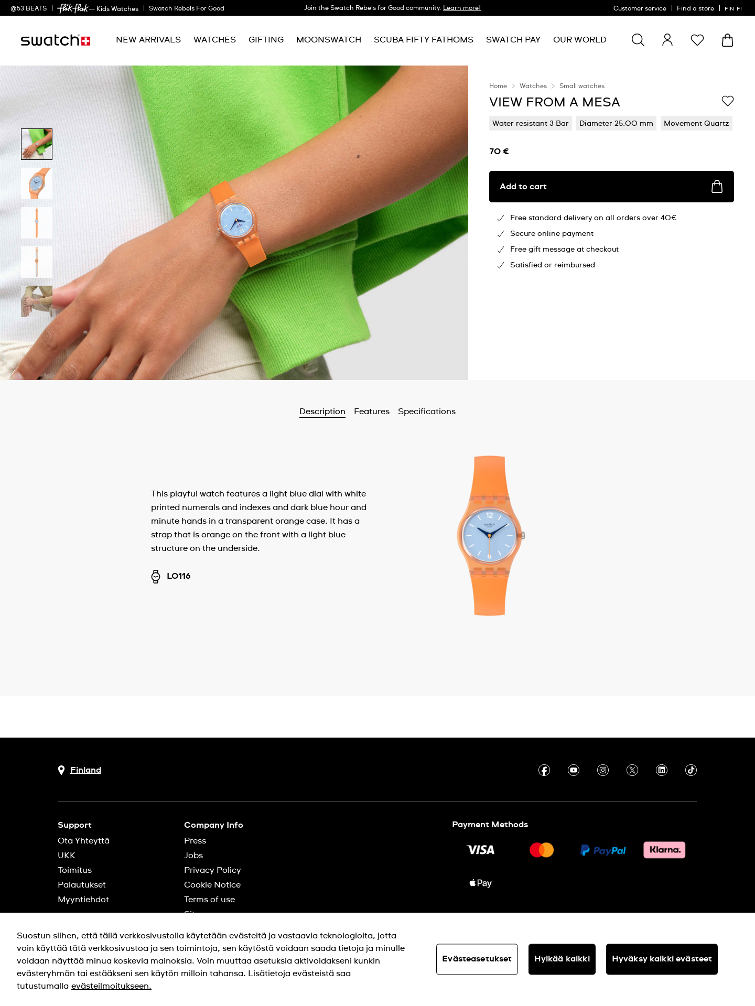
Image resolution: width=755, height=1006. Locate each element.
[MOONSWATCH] (328, 40)
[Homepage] (55, 40)
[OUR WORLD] (580, 40)
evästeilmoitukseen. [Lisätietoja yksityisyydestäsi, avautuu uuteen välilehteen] (111, 986)
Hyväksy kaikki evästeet (662, 959)
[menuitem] (148, 40)
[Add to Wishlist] (727, 101)
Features (372, 411)
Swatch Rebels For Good (186, 9)
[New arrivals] (148, 40)
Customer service (639, 9)
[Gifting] (266, 40)
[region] (611, 223)
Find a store (695, 9)
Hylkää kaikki (562, 959)
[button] (697, 40)
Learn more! (462, 8)
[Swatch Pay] (513, 40)
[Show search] (638, 40)
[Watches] (214, 40)
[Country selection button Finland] (79, 770)
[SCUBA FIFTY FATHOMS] (423, 40)
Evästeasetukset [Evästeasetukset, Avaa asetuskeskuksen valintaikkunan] (477, 959)
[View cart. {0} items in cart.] (727, 40)
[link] (73, 9)
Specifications (427, 411)
